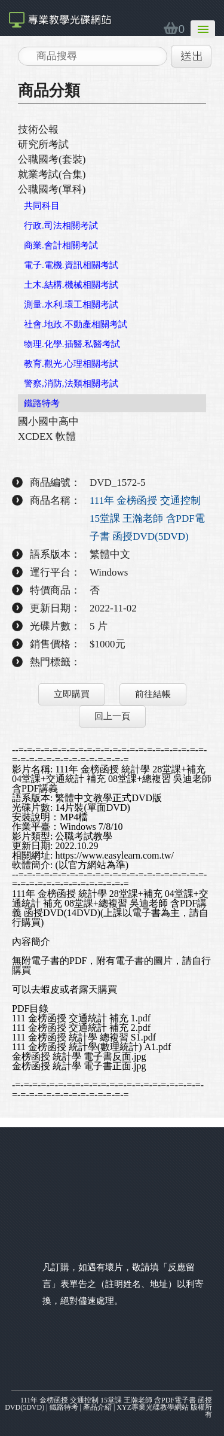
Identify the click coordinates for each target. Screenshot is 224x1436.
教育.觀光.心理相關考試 (71, 364)
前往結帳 (153, 694)
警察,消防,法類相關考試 (71, 383)
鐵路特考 (42, 403)
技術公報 (38, 129)
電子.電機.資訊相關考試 (71, 265)
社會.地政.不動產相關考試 (75, 324)
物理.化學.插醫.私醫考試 (72, 344)
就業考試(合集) (51, 174)
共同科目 (42, 206)
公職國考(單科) (51, 189)
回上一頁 (112, 716)
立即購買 (72, 694)
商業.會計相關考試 (61, 245)
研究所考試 (43, 144)
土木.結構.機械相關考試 (71, 285)
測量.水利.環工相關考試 (71, 304)
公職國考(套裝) (51, 159)
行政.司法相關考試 (61, 225)
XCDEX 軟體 (47, 436)
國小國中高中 (48, 421)
